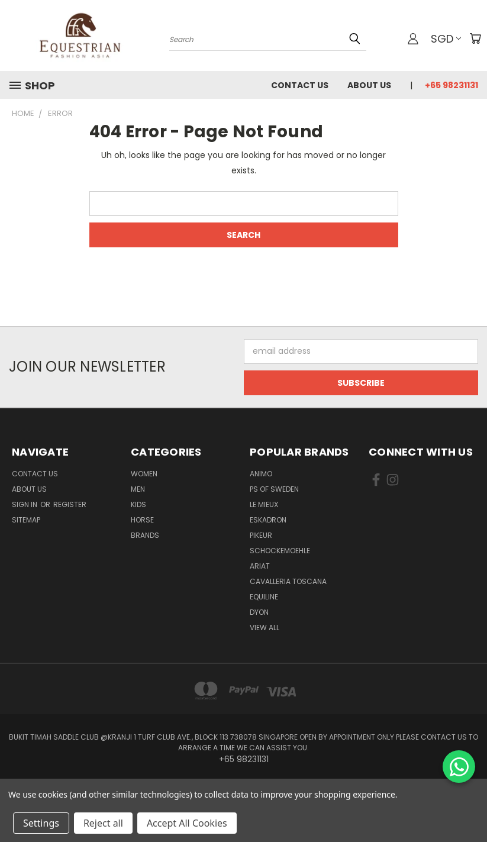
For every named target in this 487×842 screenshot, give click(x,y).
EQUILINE (264, 597)
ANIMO (261, 474)
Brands (145, 535)
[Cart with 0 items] (475, 38)
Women (144, 474)
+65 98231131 (451, 85)
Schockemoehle (280, 551)
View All (264, 627)
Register (69, 504)
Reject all (103, 823)
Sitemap (26, 520)
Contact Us (299, 85)
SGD (446, 38)
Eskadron (268, 520)
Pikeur (261, 535)
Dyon (259, 612)
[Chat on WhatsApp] (459, 766)
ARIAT (260, 566)
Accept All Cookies (187, 823)
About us (369, 85)
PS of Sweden (274, 489)
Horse (142, 520)
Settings (41, 823)
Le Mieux (264, 504)
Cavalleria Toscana (288, 581)
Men (138, 489)
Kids (138, 504)
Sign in (25, 504)
